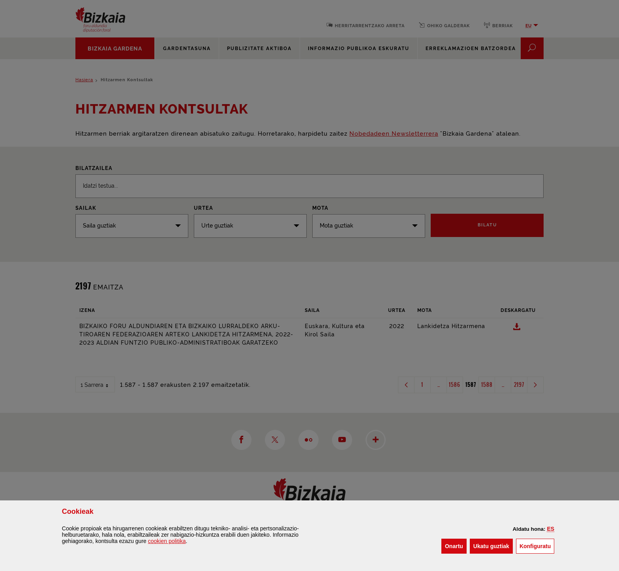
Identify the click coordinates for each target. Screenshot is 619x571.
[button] (551, 529)
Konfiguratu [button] (537, 545)
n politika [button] (167, 541)
